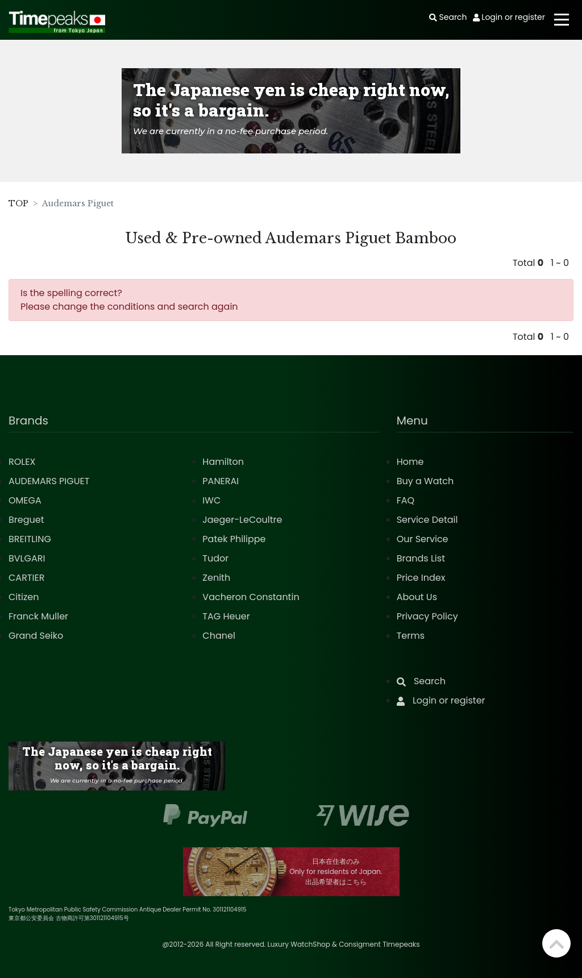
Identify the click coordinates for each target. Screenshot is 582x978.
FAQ (405, 500)
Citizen (24, 597)
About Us (417, 597)
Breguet (26, 519)
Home (410, 461)
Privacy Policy (427, 616)
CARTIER (26, 577)
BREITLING (30, 539)
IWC (211, 500)
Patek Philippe (233, 539)
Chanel (218, 635)
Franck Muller (38, 616)
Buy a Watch (425, 481)
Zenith (216, 577)
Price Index (421, 577)
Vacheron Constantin (250, 597)
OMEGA (25, 500)
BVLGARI (27, 558)
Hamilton (223, 461)
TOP (18, 203)
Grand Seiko (36, 635)
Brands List (421, 558)
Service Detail (427, 519)
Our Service (422, 539)
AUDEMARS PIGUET (49, 481)
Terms (411, 635)
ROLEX (22, 461)
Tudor (215, 558)
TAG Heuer (226, 616)
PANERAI (220, 481)
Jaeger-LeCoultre (242, 519)
